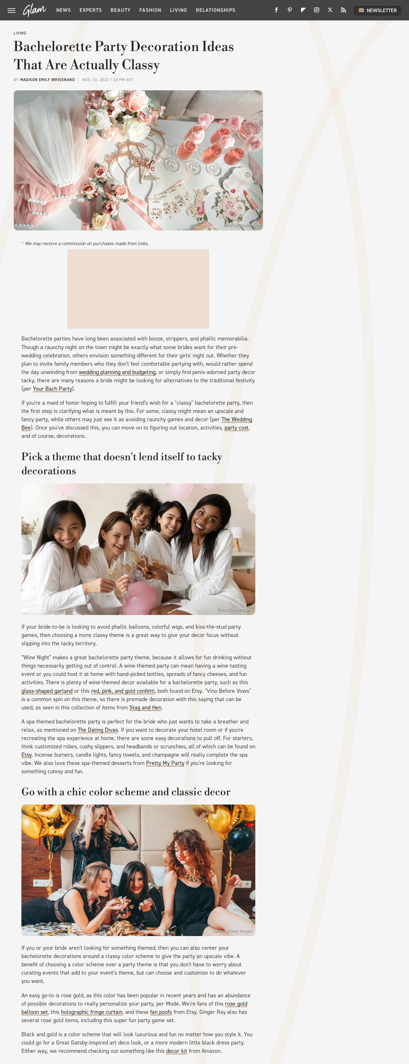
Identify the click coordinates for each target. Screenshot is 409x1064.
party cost (237, 427)
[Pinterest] (289, 12)
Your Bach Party (52, 389)
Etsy (26, 755)
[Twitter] (330, 12)
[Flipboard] (303, 12)
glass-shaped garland (47, 691)
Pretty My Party (165, 763)
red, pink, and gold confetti (123, 691)
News (63, 10)
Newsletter (377, 10)
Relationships (215, 10)
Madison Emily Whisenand (47, 79)
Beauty (121, 10)
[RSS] (343, 12)
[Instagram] (316, 12)
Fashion (150, 10)
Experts (91, 10)
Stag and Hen (145, 707)
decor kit (176, 1051)
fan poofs (161, 1012)
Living (178, 10)
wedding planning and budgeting (117, 372)
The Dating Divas (98, 730)
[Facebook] (276, 12)
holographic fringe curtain (91, 1012)
